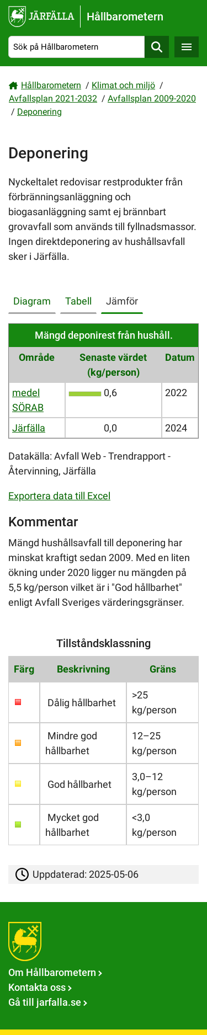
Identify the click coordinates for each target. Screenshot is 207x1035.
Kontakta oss (37, 987)
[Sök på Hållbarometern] (76, 47)
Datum (180, 357)
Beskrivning (83, 669)
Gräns (163, 669)
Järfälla (28, 428)
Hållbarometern (51, 85)
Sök (157, 47)
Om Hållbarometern (52, 972)
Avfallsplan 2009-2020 (152, 98)
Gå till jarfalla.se (44, 1002)
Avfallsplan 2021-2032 (53, 98)
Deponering (39, 111)
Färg (24, 669)
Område (37, 357)
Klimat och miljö (123, 85)
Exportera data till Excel (59, 496)
